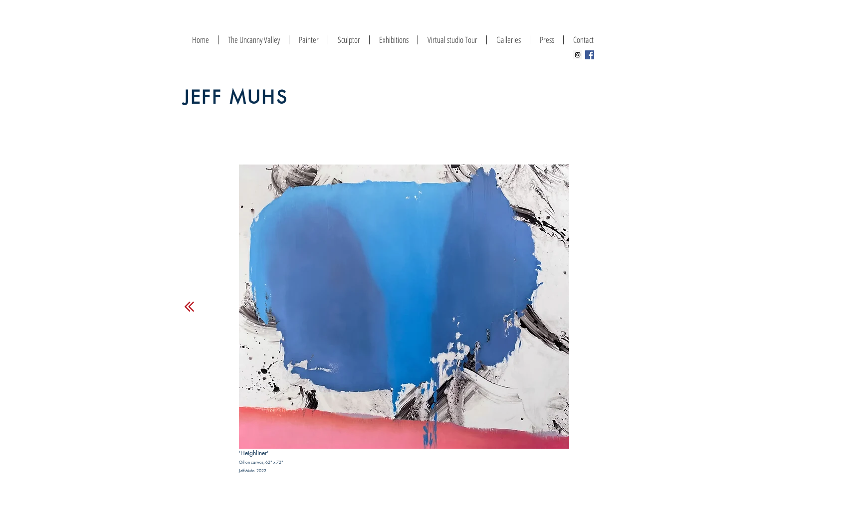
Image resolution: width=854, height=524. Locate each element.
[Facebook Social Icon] (589, 54)
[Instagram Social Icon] (577, 54)
